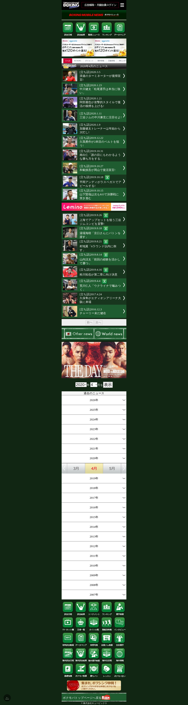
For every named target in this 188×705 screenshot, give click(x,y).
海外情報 (100, 61)
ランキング (107, 34)
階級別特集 (107, 629)
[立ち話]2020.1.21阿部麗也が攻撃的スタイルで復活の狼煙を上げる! (100, 102)
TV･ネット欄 (68, 629)
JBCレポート (123, 61)
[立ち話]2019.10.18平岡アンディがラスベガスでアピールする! (100, 181)
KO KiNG (77, 61)
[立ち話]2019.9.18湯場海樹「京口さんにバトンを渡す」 (100, 233)
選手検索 (120, 613)
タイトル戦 (94, 629)
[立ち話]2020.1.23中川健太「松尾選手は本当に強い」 (100, 89)
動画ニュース (94, 34)
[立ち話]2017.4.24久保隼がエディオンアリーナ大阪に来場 (100, 298)
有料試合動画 (68, 644)
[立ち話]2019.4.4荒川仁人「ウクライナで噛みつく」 (100, 285)
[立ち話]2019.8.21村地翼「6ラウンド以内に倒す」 (98, 246)
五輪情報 (111, 61)
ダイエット (89, 61)
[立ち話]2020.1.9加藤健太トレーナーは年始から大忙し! (100, 128)
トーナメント (94, 613)
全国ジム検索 (107, 644)
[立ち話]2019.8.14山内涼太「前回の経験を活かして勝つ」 (100, 259)
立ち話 (67, 61)
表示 (108, 384)
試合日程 (68, 34)
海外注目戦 (107, 660)
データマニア (120, 34)
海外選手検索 (94, 660)
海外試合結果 (81, 660)
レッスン (107, 675)
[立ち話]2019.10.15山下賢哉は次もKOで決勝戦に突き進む (99, 194)
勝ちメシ (94, 675)
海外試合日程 (68, 660)
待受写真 (94, 644)
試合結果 (81, 34)
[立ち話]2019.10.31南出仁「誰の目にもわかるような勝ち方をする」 (100, 154)
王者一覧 (81, 629)
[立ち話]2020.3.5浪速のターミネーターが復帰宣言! (100, 75)
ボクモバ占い (120, 675)
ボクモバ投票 (81, 675)
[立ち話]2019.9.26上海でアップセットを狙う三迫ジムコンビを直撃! (100, 219)
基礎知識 (68, 675)
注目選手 (120, 644)
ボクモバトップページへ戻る (86, 697)
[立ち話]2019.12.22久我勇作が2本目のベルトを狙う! (99, 141)
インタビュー (120, 629)
